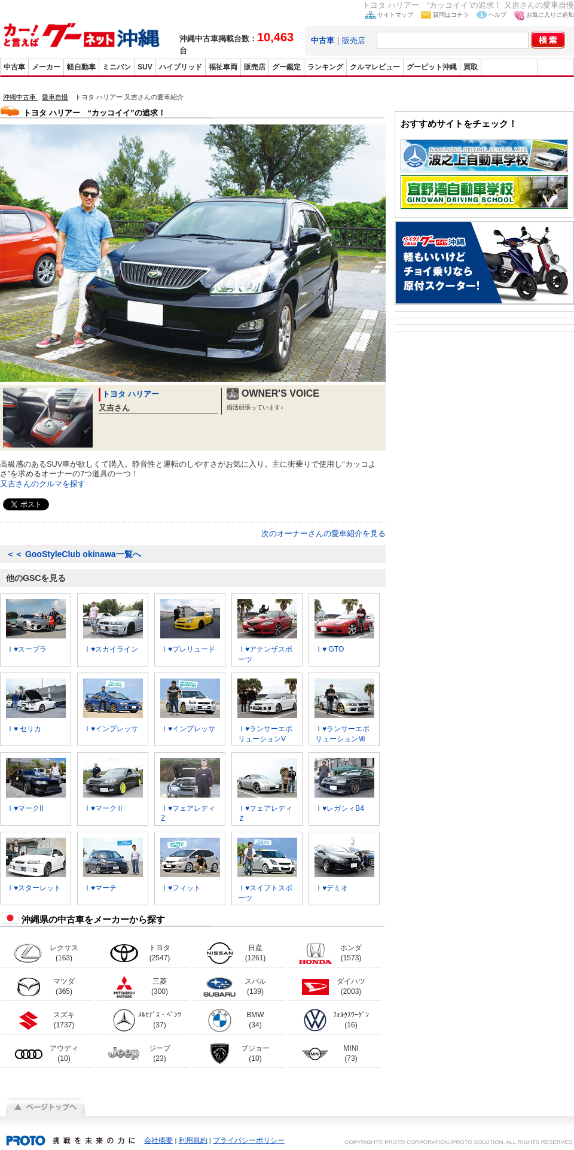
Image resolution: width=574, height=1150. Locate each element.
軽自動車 (81, 67)
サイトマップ (395, 14)
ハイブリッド (180, 67)
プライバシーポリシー (249, 1140)
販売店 (353, 40)
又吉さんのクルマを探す (43, 483)
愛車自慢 (55, 97)
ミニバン (116, 67)
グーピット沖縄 (432, 67)
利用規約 (193, 1140)
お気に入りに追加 (550, 14)
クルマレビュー (375, 67)
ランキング (325, 67)
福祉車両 (223, 67)
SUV (145, 67)
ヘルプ (497, 14)
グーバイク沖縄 (509, 67)
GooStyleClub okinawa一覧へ (73, 554)
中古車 (14, 67)
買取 (470, 67)
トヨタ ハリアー (130, 394)
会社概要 (158, 1140)
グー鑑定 (286, 67)
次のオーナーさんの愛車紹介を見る (323, 533)
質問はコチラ (451, 14)
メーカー (46, 67)
